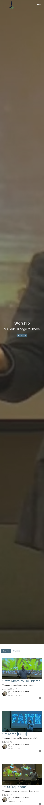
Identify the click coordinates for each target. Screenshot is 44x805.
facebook (22, 335)
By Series (16, 651)
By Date (6, 651)
